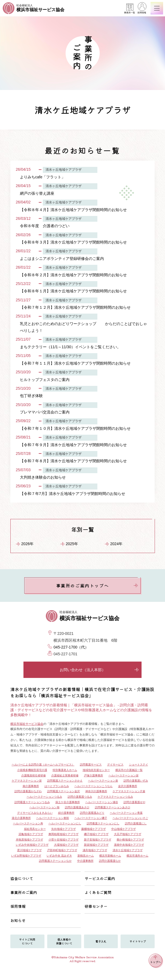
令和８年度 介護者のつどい (45, 226)
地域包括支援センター (96, 769)
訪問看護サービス (91, 764)
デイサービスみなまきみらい (35, 812)
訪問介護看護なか (110, 860)
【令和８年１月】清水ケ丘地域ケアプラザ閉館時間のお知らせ (73, 291)
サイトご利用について (27, 941)
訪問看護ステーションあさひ (112, 807)
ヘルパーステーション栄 (124, 775)
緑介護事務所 (66, 812)
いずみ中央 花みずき (59, 855)
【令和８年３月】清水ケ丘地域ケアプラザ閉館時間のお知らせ (73, 242)
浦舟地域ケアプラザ (95, 850)
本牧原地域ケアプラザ (29, 839)
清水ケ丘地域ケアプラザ (128, 850)
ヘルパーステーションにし (65, 823)
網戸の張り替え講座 (37, 193)
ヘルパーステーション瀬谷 (101, 802)
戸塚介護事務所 (93, 775)
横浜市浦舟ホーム (137, 855)
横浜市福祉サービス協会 (26, 723)
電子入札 (100, 941)
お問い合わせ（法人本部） (99, 670)
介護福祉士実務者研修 (65, 775)
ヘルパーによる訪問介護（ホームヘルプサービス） (43, 764)
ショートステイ (138, 764)
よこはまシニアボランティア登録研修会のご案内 (62, 258)
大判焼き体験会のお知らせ (43, 477)
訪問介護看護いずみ (136, 780)
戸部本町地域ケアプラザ (62, 850)
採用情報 (141, 9)
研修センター (96, 906)
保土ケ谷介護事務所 (67, 802)
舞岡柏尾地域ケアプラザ (64, 834)
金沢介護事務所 (127, 786)
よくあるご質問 (98, 892)
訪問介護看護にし (136, 823)
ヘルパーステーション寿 (28, 823)
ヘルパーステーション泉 (103, 780)
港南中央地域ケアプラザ (129, 844)
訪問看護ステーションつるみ (32, 802)
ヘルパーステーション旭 (44, 807)
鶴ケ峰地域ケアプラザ (130, 839)
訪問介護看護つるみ (80, 796)
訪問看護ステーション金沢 (63, 791)
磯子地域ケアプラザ (96, 834)
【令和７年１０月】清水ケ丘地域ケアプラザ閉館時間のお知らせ (75, 428)
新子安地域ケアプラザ (97, 839)
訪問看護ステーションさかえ (65, 780)
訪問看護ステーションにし (103, 823)
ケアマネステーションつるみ (115, 796)
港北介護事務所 (21, 817)
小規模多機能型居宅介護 (32, 769)
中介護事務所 (85, 860)
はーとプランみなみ (56, 786)
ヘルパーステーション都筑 (52, 817)
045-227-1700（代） (71, 647)
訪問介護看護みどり (92, 812)
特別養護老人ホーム (65, 769)
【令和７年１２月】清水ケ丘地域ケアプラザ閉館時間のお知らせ (75, 307)
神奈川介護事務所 (96, 791)
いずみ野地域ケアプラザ (26, 855)
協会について (21, 878)
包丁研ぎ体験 (31, 396)
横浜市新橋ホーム (110, 855)
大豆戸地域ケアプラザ (127, 834)
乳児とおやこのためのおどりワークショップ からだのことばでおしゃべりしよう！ (83, 327)
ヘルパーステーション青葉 (126, 812)
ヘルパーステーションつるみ (44, 796)
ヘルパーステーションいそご (130, 817)
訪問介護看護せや (134, 802)
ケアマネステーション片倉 (129, 791)
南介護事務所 (31, 786)
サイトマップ (138, 941)
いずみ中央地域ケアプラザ (32, 844)
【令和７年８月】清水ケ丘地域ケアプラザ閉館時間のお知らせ (73, 461)
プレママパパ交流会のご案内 (45, 412)
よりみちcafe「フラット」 (42, 177)
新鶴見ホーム (85, 855)
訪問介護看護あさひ (77, 807)
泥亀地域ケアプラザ (31, 834)
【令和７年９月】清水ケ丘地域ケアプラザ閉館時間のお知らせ (73, 445)
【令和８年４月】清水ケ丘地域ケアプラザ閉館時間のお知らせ (73, 210)
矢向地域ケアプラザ (63, 828)
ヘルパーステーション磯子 (90, 817)
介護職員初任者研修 (33, 775)
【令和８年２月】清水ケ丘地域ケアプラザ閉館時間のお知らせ (73, 275)
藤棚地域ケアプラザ (93, 828)
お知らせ (18, 920)
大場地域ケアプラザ (66, 844)
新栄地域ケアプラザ (96, 844)
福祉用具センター (35, 828)
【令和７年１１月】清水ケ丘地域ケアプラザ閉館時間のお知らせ (75, 363)
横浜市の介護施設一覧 (129, 769)
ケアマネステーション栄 (27, 780)
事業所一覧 (129, 9)
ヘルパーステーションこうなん (93, 786)
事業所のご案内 (23, 892)
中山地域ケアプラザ (123, 828)
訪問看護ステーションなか (55, 860)
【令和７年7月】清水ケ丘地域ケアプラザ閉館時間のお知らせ (72, 493)
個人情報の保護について (64, 941)
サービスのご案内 (100, 878)
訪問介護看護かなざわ (28, 791)
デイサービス (115, 764)
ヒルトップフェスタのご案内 (45, 379)
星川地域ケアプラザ (29, 850)
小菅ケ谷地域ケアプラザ (64, 839)
